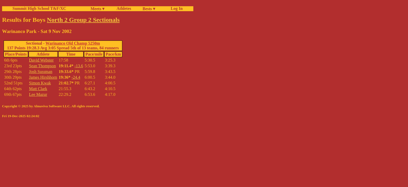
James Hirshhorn (43, 77)
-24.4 (76, 77)
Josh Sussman (40, 71)
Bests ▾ (149, 8)
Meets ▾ (97, 8)
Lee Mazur (38, 94)
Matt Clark (38, 88)
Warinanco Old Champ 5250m (73, 43)
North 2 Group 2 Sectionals (83, 19)
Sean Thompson (42, 66)
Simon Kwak (40, 83)
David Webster (41, 60)
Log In (176, 8)
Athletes (124, 8)
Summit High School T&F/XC (39, 8)
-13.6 (78, 66)
